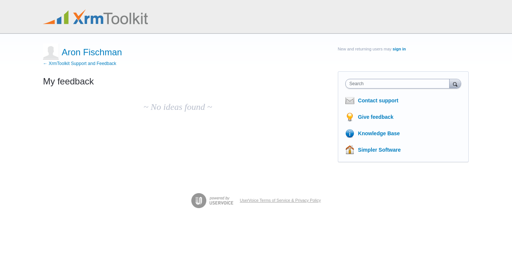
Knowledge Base (379, 133)
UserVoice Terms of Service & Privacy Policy (280, 200)
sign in (399, 49)
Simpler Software (379, 150)
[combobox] (399, 83)
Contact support (378, 100)
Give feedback (376, 117)
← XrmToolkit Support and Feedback (79, 63)
